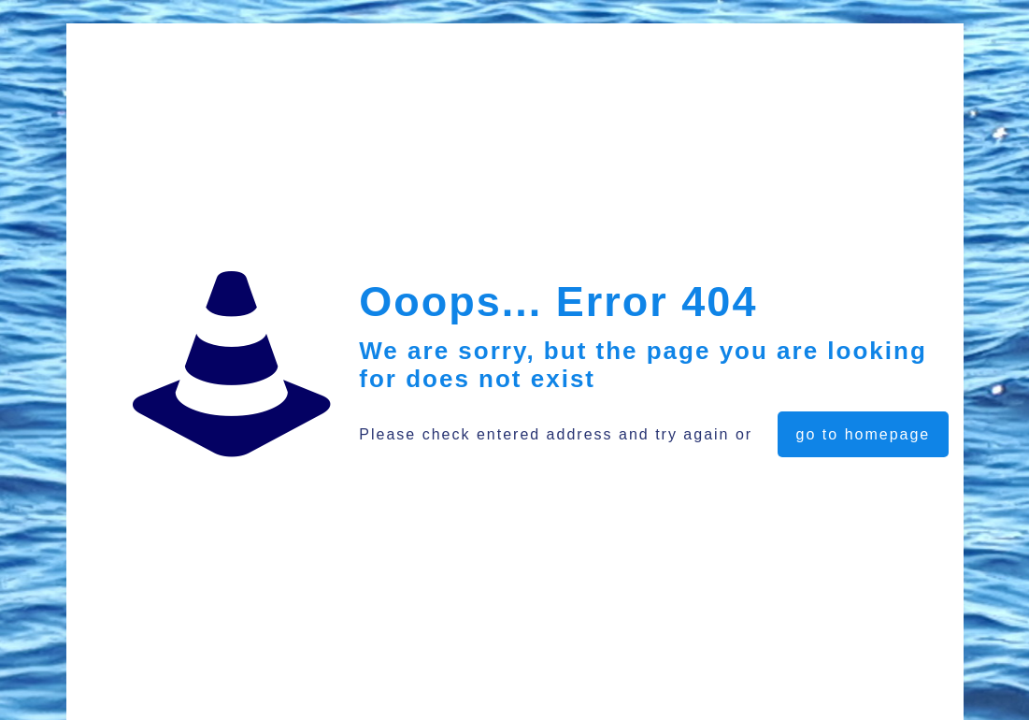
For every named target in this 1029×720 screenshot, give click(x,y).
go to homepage (863, 434)
